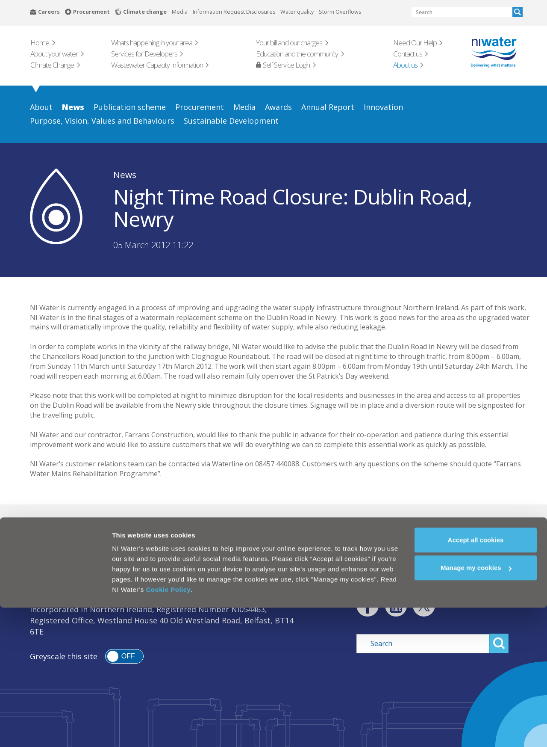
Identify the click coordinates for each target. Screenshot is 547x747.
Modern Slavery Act (224, 578)
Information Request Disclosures (234, 11)
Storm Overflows (340, 11)
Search (517, 12)
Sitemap (288, 578)
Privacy (102, 578)
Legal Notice (53, 578)
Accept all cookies (476, 679)
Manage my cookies (476, 707)
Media (180, 11)
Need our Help (316, 528)
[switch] (124, 656)
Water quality (297, 11)
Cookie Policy (168, 728)
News (124, 175)
